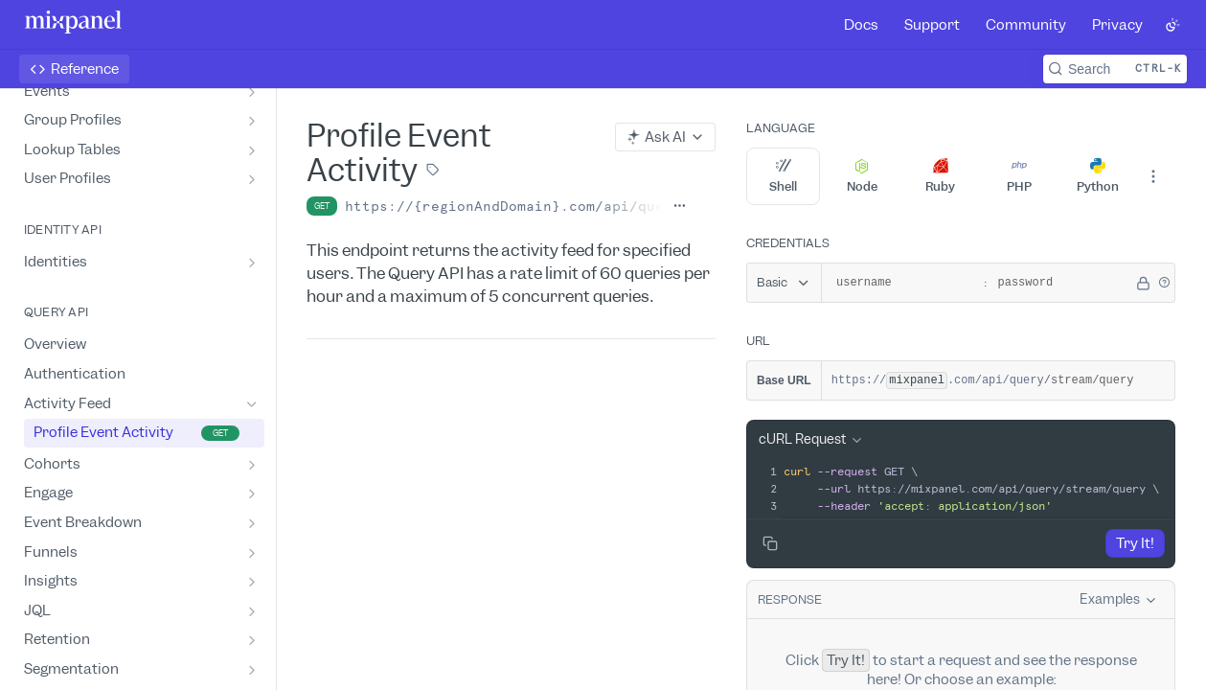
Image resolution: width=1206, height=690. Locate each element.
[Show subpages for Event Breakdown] (252, 523)
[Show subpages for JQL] (252, 611)
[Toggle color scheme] (1172, 25)
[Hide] (1143, 282)
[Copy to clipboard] (770, 543)
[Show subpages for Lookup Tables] (252, 150)
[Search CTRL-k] (1115, 69)
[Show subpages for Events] (252, 92)
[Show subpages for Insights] (252, 581)
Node (862, 176)
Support (932, 24)
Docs (861, 24)
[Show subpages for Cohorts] (252, 464)
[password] (1061, 283)
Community (1026, 24)
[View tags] (432, 171)
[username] (899, 283)
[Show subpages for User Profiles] (252, 179)
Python (1098, 176)
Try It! (1135, 543)
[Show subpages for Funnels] (252, 553)
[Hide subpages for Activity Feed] (252, 404)
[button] (1164, 282)
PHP (1019, 176)
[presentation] (977, 489)
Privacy (1117, 24)
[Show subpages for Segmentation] (252, 670)
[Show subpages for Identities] (252, 262)
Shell (783, 176)
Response (790, 599)
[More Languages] (1153, 176)
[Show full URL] (680, 206)
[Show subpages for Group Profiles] (252, 120)
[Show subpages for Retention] (252, 640)
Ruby (940, 176)
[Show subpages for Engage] (252, 493)
